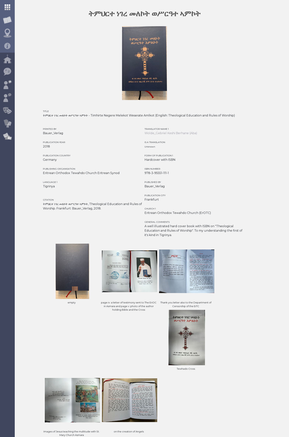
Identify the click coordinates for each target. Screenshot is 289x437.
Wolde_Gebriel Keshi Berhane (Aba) (170, 133)
